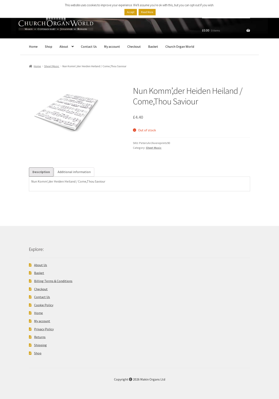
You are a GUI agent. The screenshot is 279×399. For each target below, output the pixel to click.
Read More (147, 12)
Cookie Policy (43, 305)
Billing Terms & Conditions (53, 281)
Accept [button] (130, 12)
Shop (48, 46)
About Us (40, 265)
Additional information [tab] (74, 172)
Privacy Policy (44, 329)
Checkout (134, 46)
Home (33, 46)
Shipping (40, 345)
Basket (153, 46)
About (64, 46)
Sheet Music (51, 66)
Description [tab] (41, 172)
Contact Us (89, 46)
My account (112, 46)
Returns (40, 337)
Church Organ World (179, 46)
